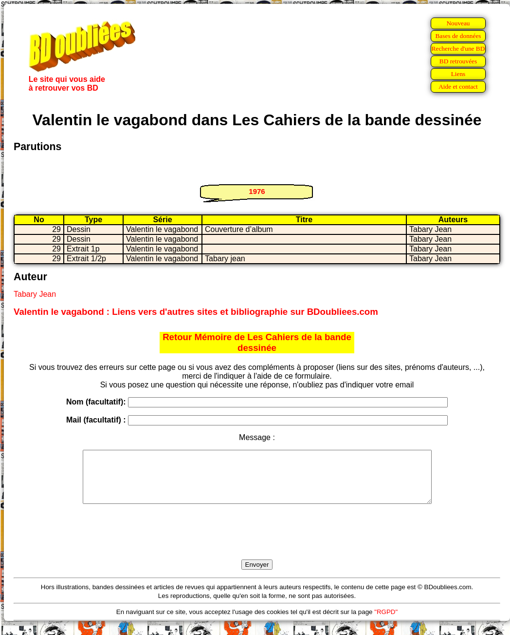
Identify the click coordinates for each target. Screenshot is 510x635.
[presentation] (257, 543)
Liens (458, 73)
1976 (257, 191)
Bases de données (458, 35)
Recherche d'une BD (458, 48)
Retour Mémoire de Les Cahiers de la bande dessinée (257, 342)
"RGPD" (386, 622)
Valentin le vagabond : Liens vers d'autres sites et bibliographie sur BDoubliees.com (196, 312)
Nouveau (458, 23)
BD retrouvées (458, 61)
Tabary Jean (35, 294)
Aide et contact (458, 86)
